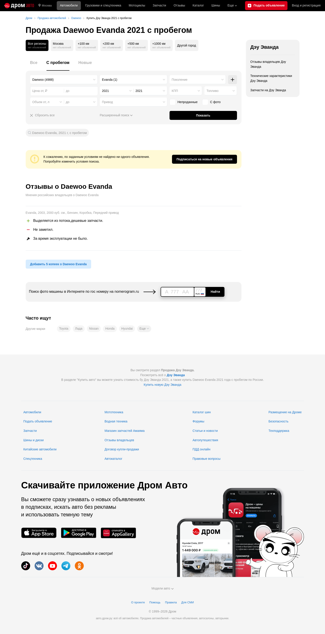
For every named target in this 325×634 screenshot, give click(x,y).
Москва (45, 5)
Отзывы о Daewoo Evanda (69, 186)
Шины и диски (33, 440)
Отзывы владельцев (119, 440)
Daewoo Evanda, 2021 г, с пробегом (59, 133)
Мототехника (114, 412)
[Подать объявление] (266, 5)
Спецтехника (32, 458)
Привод (107, 102)
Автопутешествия (205, 440)
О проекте (138, 602)
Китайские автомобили (40, 449)
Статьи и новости (205, 431)
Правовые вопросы (206, 458)
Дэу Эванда (264, 47)
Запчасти (159, 5)
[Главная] (19, 5)
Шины (216, 5)
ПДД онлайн (201, 449)
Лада (78, 328)
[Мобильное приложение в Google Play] (78, 532)
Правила (171, 602)
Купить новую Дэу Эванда (162, 384)
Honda (109, 328)
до (67, 102)
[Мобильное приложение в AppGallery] (118, 532)
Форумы (198, 421)
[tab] (34, 65)
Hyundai (127, 328)
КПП (175, 91)
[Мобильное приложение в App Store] (39, 532)
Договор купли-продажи (122, 449)
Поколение (180, 79)
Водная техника (116, 421)
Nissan (94, 328)
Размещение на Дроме (285, 412)
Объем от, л (41, 102)
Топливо (213, 91)
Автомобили (69, 5)
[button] (144, 328)
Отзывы (179, 5)
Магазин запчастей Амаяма (125, 431)
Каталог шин (202, 412)
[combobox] (64, 79)
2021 (105, 91)
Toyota (63, 328)
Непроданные (188, 102)
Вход (306, 5)
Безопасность (278, 421)
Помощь (154, 602)
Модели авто (162, 588)
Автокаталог (113, 458)
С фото (215, 102)
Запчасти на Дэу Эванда (268, 90)
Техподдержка (278, 431)
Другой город (186, 45)
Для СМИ (187, 602)
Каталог (198, 5)
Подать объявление (37, 421)
